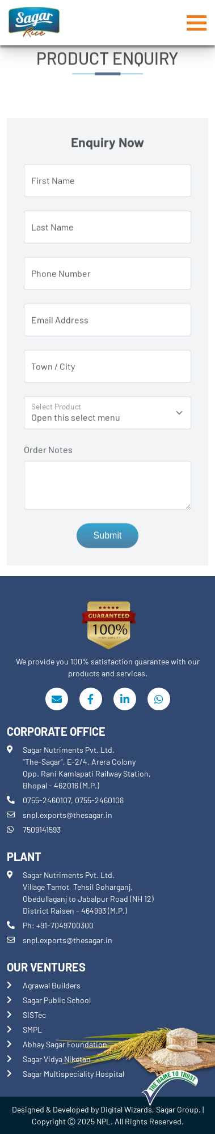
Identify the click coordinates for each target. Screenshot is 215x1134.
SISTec (34, 1015)
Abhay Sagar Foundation (65, 1044)
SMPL (32, 1029)
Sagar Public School (57, 1000)
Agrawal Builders (52, 985)
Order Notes (48, 452)
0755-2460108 (99, 800)
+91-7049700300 (65, 925)
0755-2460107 (47, 800)
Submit (108, 539)
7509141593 (42, 829)
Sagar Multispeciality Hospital (73, 1073)
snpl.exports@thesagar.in (67, 815)
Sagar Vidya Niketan (57, 1059)
